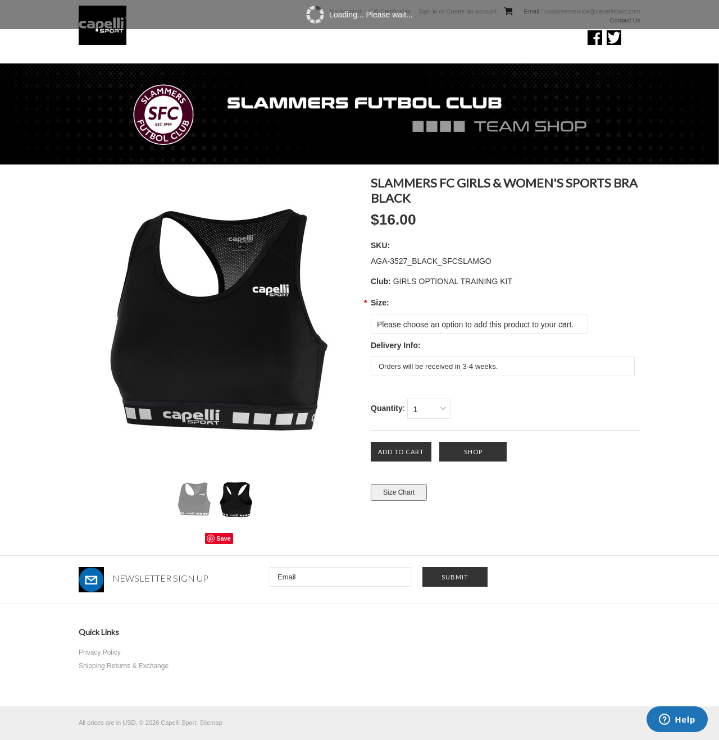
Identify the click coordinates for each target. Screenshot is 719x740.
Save (223, 538)
